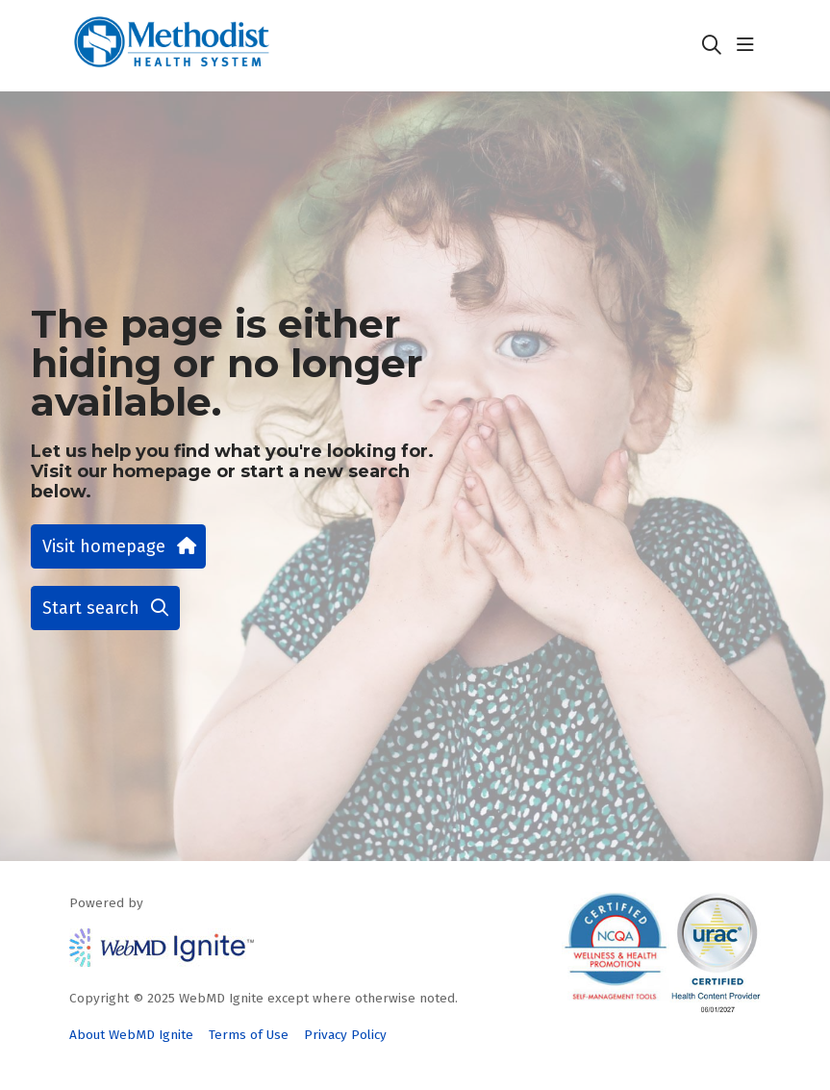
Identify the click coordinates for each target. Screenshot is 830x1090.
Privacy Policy (345, 1035)
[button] (749, 45)
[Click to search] (711, 45)
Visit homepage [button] (118, 546)
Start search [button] (105, 608)
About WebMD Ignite (131, 1035)
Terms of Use (249, 1035)
